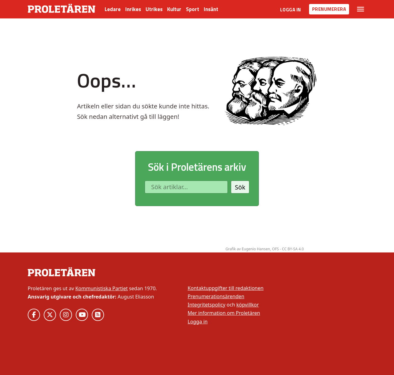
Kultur (174, 9)
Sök (240, 187)
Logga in (290, 9)
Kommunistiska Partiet (101, 288)
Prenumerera (329, 9)
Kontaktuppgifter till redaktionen (226, 288)
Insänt (211, 9)
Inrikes (133, 9)
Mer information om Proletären (224, 313)
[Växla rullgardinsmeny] (360, 9)
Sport (192, 9)
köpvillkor (247, 304)
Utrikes (154, 9)
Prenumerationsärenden (216, 296)
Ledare (113, 9)
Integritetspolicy (207, 304)
